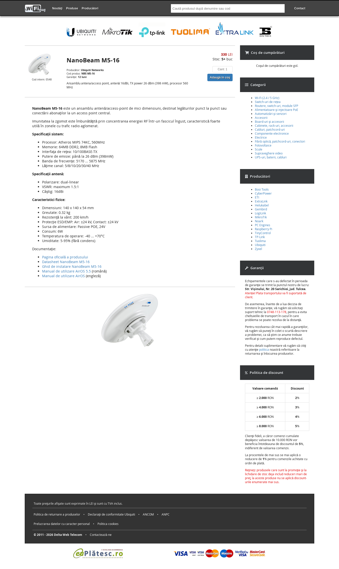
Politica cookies (108, 524)
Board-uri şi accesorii (269, 122)
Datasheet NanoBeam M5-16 (66, 261)
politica (264, 349)
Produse (72, 8)
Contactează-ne (101, 535)
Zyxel (258, 249)
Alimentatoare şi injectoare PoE (276, 110)
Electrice (261, 137)
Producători (90, 8)
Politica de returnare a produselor (57, 514)
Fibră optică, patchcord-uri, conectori (280, 141)
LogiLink (260, 213)
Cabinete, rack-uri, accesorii (274, 125)
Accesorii (261, 118)
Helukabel (262, 205)
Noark (259, 221)
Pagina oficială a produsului (65, 257)
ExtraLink (261, 201)
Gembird (261, 209)
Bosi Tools (262, 189)
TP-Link (260, 237)
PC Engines (262, 225)
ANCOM (148, 514)
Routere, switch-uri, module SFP (276, 106)
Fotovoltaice (263, 145)
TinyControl (263, 233)
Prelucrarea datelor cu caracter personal (62, 524)
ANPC (166, 514)
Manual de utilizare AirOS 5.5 (66, 271)
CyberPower (263, 193)
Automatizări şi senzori (271, 114)
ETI (257, 197)
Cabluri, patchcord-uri (270, 129)
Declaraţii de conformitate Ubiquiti (111, 514)
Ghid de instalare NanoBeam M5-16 (71, 266)
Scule (258, 149)
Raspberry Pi (263, 229)
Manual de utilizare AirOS (63, 275)
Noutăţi (57, 8)
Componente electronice (272, 133)
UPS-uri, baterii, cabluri (271, 157)
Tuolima (260, 241)
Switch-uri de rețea (268, 102)
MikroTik (261, 217)
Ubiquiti (260, 245)
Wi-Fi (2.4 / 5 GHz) (267, 98)
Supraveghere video (269, 153)
